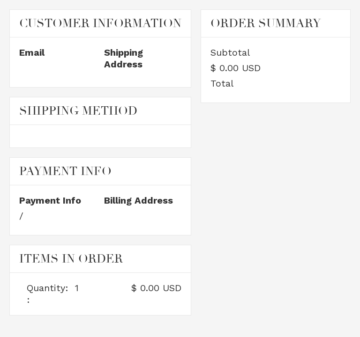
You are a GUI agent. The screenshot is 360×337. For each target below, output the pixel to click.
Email (32, 52)
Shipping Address (123, 58)
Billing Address (138, 200)
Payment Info (50, 200)
